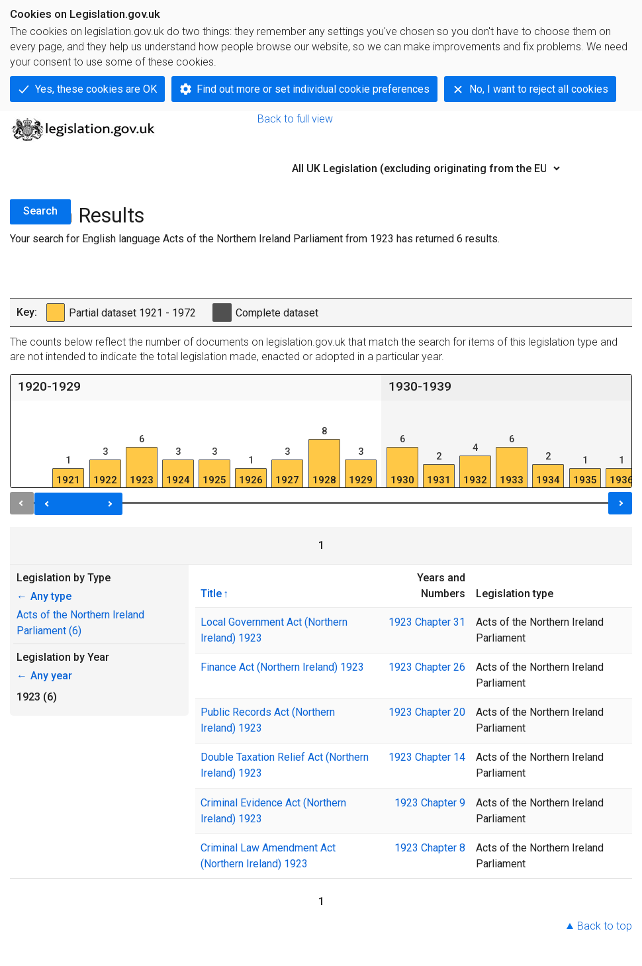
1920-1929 (49, 386)
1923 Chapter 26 (427, 667)
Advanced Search (590, 186)
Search (40, 211)
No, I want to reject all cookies (538, 89)
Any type (44, 596)
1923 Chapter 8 (429, 848)
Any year (44, 675)
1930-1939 (420, 386)
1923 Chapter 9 (429, 803)
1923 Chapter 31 (427, 622)
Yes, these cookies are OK (96, 89)
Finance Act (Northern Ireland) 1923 (282, 667)
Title (211, 593)
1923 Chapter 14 (427, 757)
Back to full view (295, 119)
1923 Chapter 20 (427, 712)
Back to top (604, 926)
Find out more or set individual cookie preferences (313, 89)
